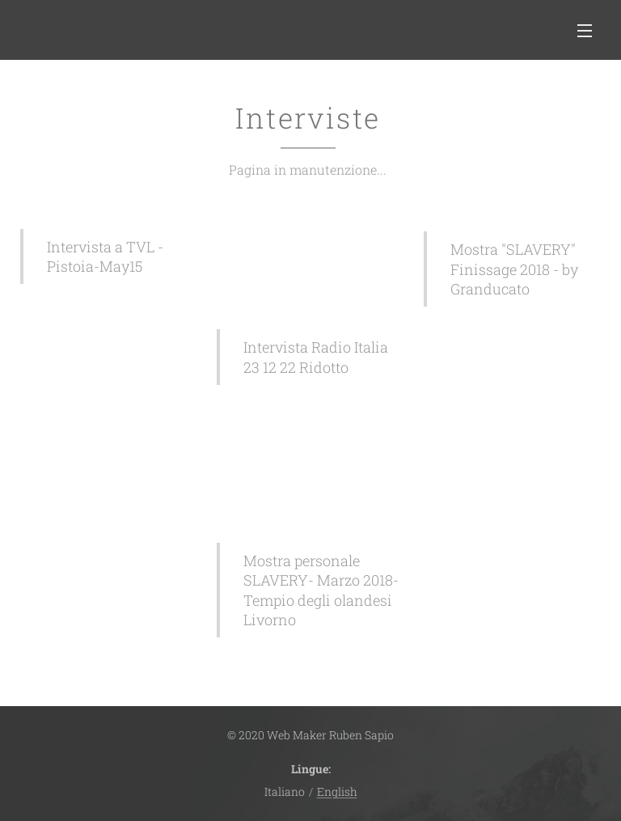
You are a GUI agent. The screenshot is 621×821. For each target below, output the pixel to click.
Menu (584, 31)
